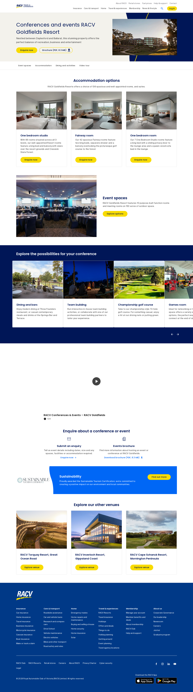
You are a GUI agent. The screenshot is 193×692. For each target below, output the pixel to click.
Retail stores (134, 3)
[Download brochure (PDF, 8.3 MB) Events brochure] (124, 457)
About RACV (121, 3)
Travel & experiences (108, 608)
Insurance (21, 608)
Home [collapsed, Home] (103, 8)
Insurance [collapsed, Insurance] (77, 8)
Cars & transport (52, 608)
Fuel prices (147, 3)
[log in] (172, 8)
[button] (96, 381)
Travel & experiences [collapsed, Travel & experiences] (117, 8)
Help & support (161, 3)
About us (157, 608)
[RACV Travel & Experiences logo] (24, 6)
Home (74, 608)
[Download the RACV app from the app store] (144, 681)
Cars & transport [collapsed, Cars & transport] (91, 8)
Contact (173, 3)
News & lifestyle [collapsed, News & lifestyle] (149, 8)
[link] (24, 595)
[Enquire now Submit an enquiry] (69, 457)
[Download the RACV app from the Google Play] (166, 681)
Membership (132, 608)
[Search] (162, 8)
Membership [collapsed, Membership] (134, 8)
